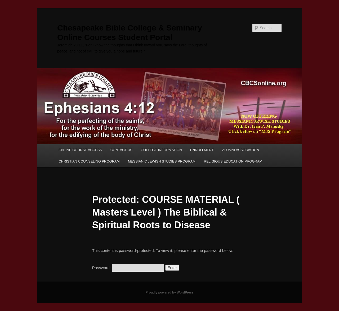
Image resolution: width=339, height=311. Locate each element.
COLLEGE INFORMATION (161, 150)
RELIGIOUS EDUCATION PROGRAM (233, 161)
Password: (128, 267)
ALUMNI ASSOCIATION (240, 150)
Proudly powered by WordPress (169, 292)
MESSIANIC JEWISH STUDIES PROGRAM (161, 161)
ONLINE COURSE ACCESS (80, 150)
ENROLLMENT (202, 150)
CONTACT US (121, 150)
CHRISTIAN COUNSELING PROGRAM (89, 161)
